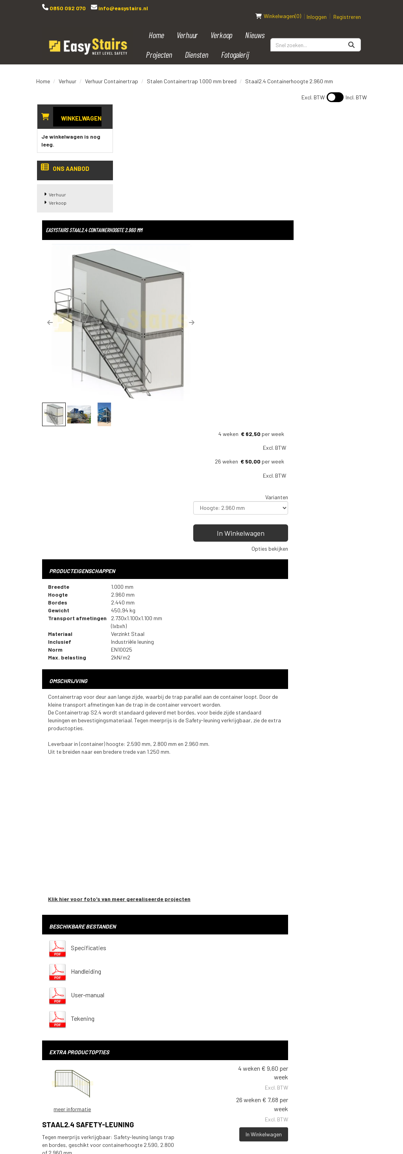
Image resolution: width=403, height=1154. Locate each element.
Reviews (190, 1075)
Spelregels (194, 995)
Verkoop (222, 26)
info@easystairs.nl (122, 8)
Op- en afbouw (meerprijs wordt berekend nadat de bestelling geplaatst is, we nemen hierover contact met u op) (243, 890)
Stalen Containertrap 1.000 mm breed (192, 73)
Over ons (191, 1061)
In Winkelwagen (325, 222)
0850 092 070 (67, 8)
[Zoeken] (351, 36)
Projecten (159, 46)
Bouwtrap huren (256, 968)
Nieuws (255, 26)
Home (156, 26)
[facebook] (296, 972)
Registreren (347, 8)
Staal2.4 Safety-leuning (233, 788)
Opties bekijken (342, 237)
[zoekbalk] (315, 36)
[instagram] (343, 972)
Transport (194, 1008)
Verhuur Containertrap (111, 73)
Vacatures (193, 1048)
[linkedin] (328, 972)
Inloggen (317, 8)
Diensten (197, 46)
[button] (132, 198)
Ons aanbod (65, 160)
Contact (191, 1021)
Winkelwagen (80, 110)
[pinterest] (296, 989)
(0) (278, 8)
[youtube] (312, 972)
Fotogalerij (235, 46)
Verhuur (187, 26)
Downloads (194, 1035)
